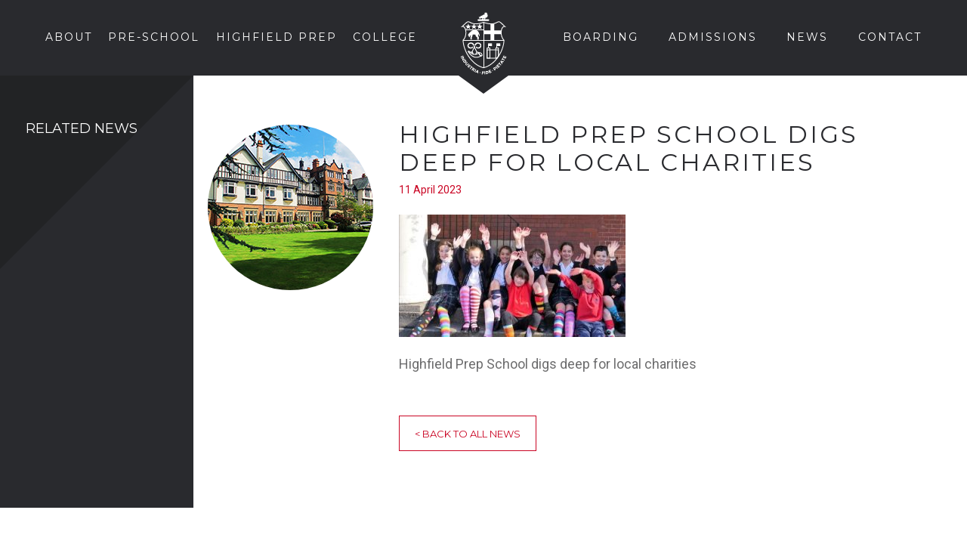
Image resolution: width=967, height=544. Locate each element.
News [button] (807, 37)
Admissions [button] (713, 37)
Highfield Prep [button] (276, 37)
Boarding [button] (600, 37)
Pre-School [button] (153, 37)
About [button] (68, 37)
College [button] (385, 37)
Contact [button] (890, 37)
